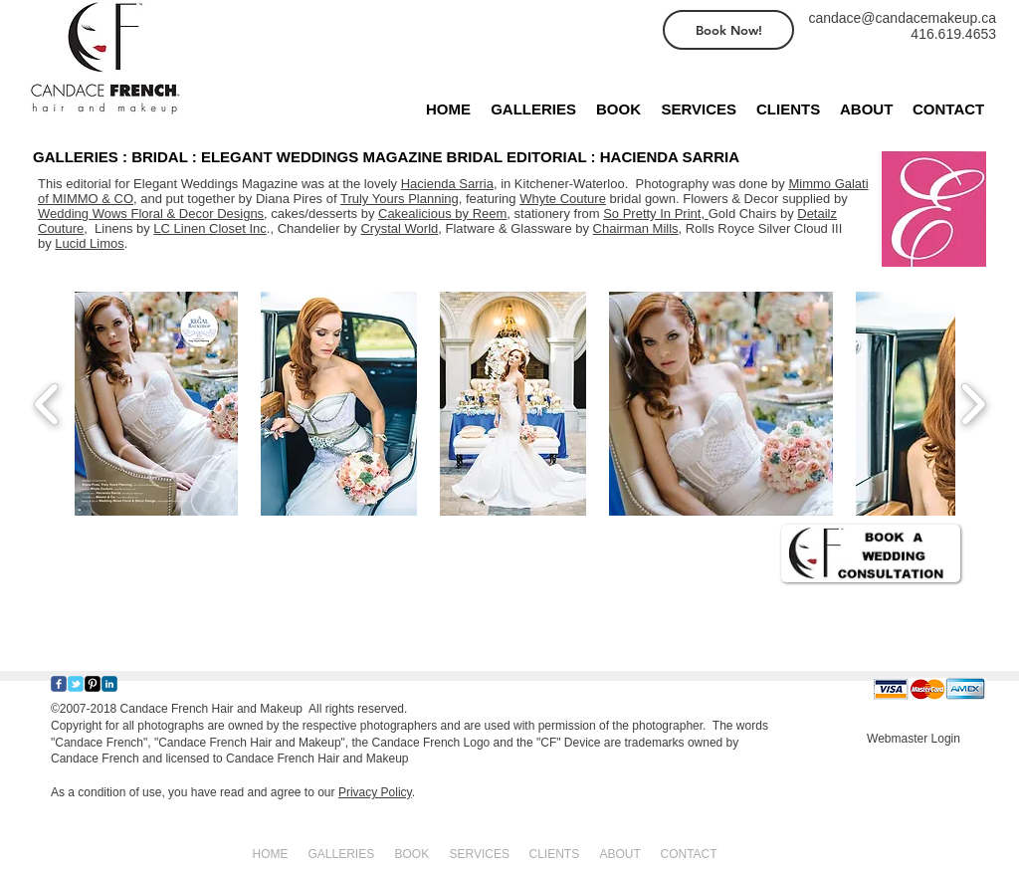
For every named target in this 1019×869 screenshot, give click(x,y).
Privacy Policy (375, 792)
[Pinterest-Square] (93, 684)
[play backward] (47, 403)
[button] (156, 404)
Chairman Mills (636, 228)
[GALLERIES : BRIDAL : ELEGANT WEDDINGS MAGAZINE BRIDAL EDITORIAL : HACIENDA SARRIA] (404, 156)
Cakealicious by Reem (442, 213)
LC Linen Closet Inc (209, 228)
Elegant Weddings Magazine (215, 183)
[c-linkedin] (109, 684)
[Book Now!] (728, 30)
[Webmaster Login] (913, 739)
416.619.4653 (953, 34)
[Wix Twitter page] (76, 684)
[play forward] (972, 403)
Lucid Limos (89, 243)
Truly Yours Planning (399, 198)
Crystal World (399, 228)
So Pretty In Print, (656, 213)
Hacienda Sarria (447, 183)
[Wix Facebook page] (59, 684)
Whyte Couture (562, 198)
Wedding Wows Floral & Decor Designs (151, 213)
